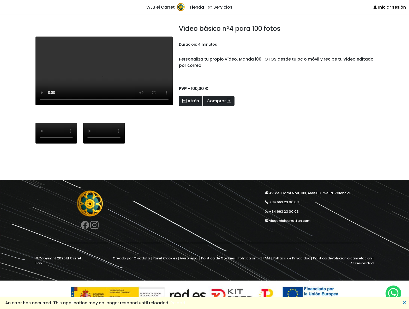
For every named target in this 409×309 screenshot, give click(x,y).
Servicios (220, 7)
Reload (177, 303)
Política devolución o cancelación (342, 258)
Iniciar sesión (389, 7)
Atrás (190, 101)
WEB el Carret (159, 7)
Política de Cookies (218, 258)
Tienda (195, 7)
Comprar (219, 101)
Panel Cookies (165, 258)
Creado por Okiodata (131, 258)
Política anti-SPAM (253, 258)
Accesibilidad (362, 263)
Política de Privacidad (291, 258)
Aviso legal (189, 258)
